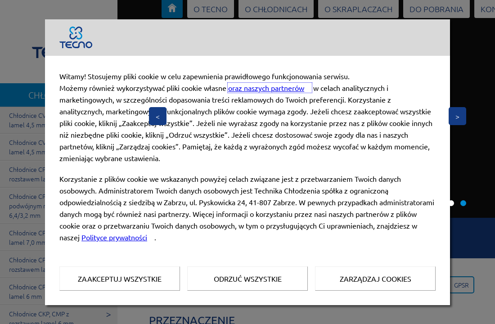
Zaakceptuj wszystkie (120, 278)
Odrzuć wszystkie (248, 278)
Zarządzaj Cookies (375, 278)
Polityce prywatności (114, 237)
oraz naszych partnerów (266, 87)
